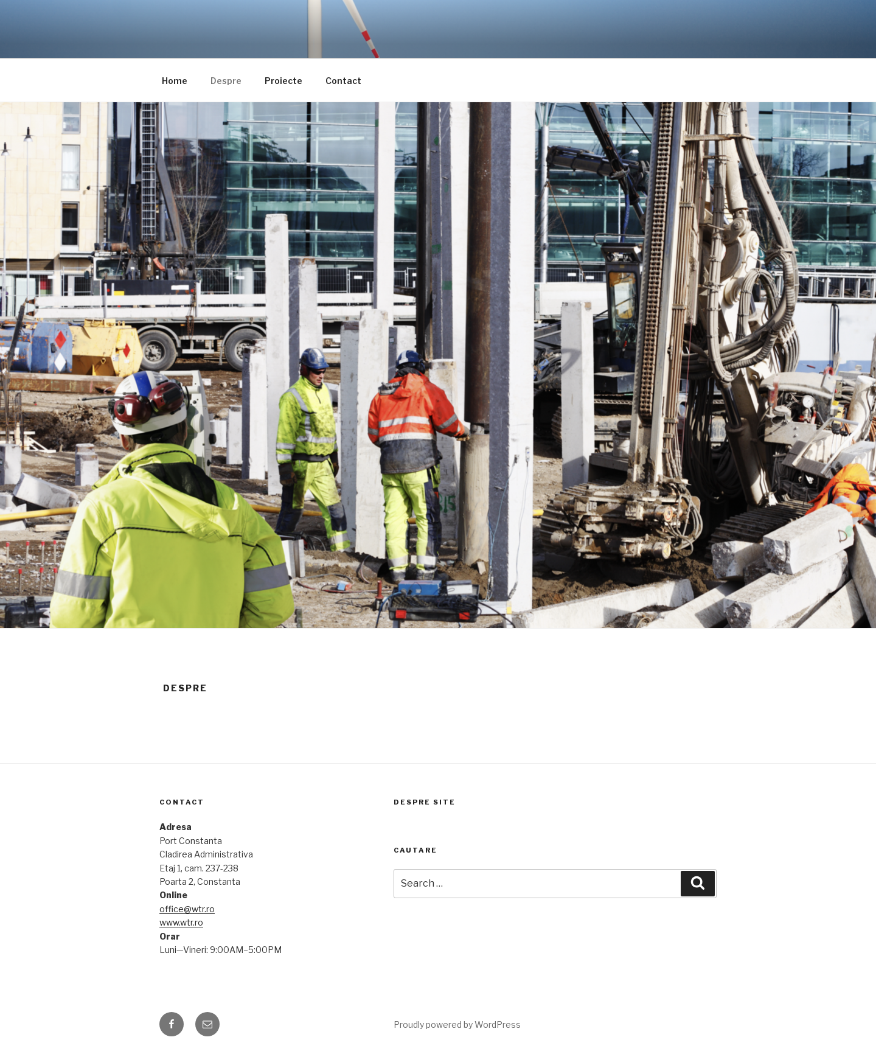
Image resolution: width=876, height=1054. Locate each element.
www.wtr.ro (181, 922)
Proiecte (283, 80)
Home (174, 80)
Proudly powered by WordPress (457, 1024)
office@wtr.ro (187, 909)
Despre (226, 80)
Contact (343, 80)
